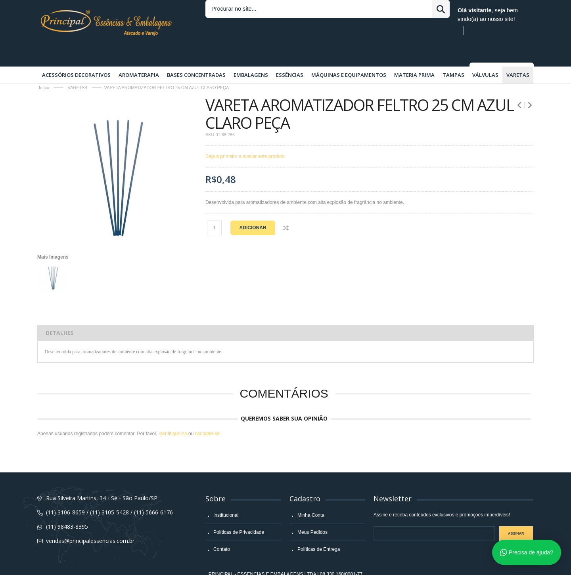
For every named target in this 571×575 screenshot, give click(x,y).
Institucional (225, 496)
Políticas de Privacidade (238, 513)
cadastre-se (207, 414)
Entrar (344, 10)
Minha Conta (310, 496)
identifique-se (173, 414)
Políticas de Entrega (318, 530)
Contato (221, 530)
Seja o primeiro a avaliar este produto (244, 137)
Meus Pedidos (312, 513)
